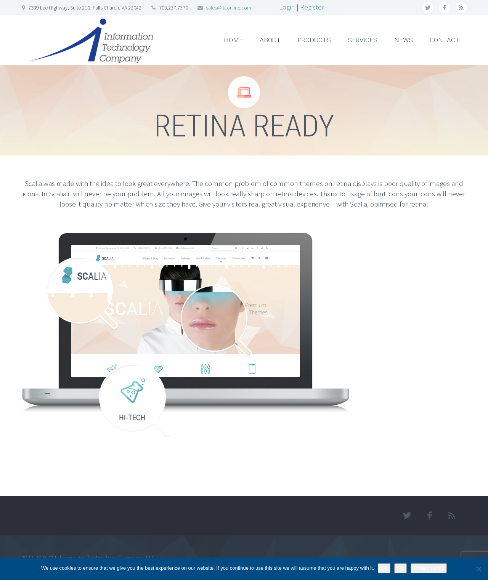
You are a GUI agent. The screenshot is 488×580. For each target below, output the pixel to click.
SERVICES (362, 40)
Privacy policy (429, 568)
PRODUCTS (314, 40)
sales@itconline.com (228, 7)
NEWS (403, 40)
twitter (427, 7)
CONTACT (444, 40)
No (400, 568)
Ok (384, 568)
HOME (233, 40)
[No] (478, 569)
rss (461, 7)
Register (312, 6)
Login (287, 6)
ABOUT (270, 40)
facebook (444, 7)
